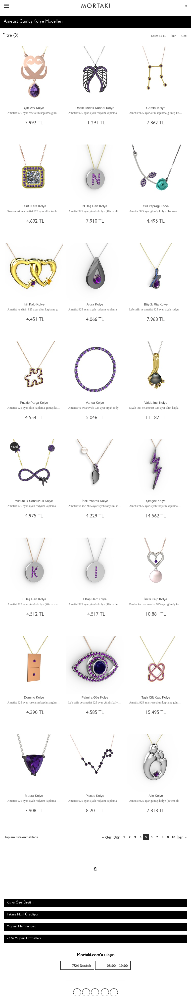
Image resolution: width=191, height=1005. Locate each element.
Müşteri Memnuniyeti (21, 926)
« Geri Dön (111, 837)
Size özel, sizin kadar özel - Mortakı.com (95, 4)
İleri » (182, 837)
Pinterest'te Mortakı (95, 992)
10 (173, 837)
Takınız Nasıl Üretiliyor (23, 914)
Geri (184, 35)
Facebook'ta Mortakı (77, 992)
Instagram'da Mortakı (105, 992)
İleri (174, 35)
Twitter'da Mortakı (86, 992)
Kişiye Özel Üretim (20, 902)
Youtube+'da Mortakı (114, 992)
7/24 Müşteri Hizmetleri (24, 938)
